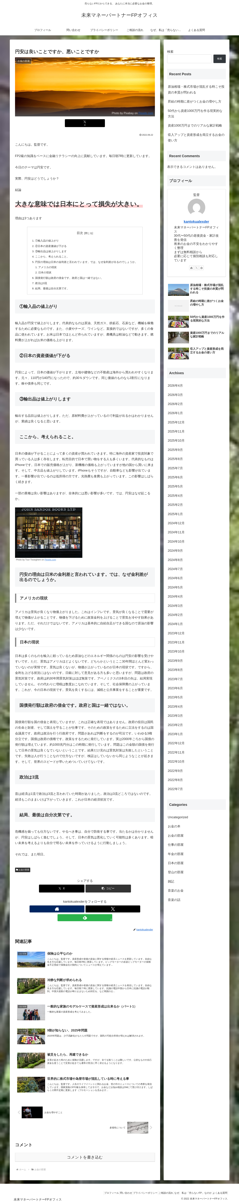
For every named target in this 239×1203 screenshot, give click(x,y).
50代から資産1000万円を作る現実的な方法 (195, 113)
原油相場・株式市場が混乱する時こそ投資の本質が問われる (196, 89)
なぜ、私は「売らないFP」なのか (189, 1192)
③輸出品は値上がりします (48, 252)
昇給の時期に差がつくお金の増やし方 (194, 101)
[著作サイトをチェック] (76, 912)
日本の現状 (42, 274)
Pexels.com (145, 113)
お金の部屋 (22, 873)
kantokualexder (196, 222)
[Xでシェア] (85, 123)
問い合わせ (114, 1192)
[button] (108, 892)
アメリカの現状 (45, 269)
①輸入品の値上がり (44, 240)
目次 (80, 233)
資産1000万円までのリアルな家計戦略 (195, 125)
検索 (170, 51)
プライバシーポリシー (136, 1192)
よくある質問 (218, 1192)
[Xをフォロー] (84, 912)
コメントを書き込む (85, 1156)
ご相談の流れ (159, 1192)
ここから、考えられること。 (50, 257)
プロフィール (97, 1192)
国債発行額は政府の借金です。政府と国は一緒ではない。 (68, 280)
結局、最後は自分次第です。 (50, 292)
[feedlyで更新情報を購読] (93, 912)
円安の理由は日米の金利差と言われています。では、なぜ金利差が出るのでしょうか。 (86, 263)
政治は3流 (38, 286)
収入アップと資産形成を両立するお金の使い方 (196, 137)
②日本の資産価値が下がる (48, 246)
